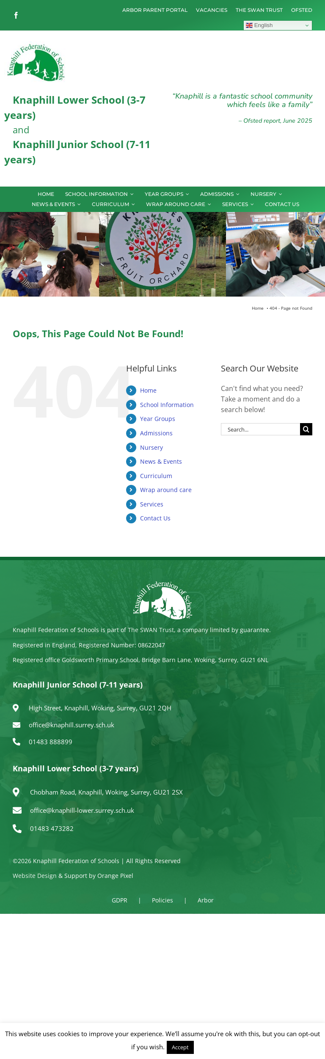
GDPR (119, 900)
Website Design (35, 876)
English (259, 25)
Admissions (156, 433)
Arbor (206, 900)
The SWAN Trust (151, 630)
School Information (167, 405)
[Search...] (260, 429)
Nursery (151, 447)
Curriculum (156, 476)
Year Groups (157, 419)
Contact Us (155, 518)
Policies (162, 900)
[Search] (306, 429)
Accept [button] (180, 1047)
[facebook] (16, 15)
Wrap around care (166, 490)
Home (148, 390)
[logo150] (36, 45)
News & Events (161, 461)
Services (151, 504)
